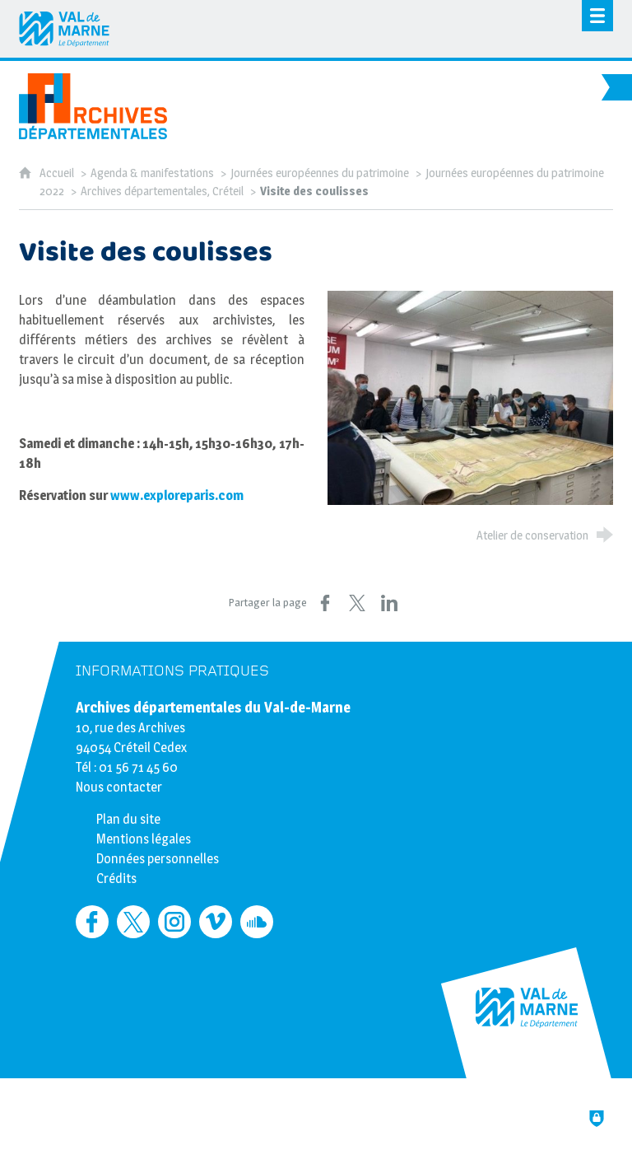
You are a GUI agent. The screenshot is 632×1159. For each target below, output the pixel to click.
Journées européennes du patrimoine (319, 173)
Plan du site (128, 819)
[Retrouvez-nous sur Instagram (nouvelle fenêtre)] (174, 921)
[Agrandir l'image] (470, 397)
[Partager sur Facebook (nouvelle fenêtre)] (325, 603)
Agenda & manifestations (152, 173)
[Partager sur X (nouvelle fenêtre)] (357, 603)
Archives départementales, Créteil (162, 191)
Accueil (58, 173)
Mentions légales (143, 839)
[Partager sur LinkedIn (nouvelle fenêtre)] (389, 603)
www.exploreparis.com (178, 495)
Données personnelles (157, 859)
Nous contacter (119, 787)
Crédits (116, 878)
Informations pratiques (172, 671)
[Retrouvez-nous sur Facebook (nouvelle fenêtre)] (92, 921)
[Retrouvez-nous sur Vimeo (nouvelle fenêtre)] (215, 921)
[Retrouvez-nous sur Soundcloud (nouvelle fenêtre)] (256, 921)
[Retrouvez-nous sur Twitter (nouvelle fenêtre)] (133, 921)
